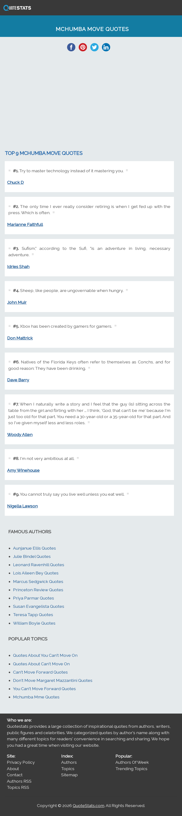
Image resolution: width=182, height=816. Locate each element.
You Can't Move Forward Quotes (44, 688)
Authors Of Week (132, 762)
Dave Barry (18, 379)
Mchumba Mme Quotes (36, 696)
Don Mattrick (20, 337)
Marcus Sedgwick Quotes (38, 581)
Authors (69, 762)
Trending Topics (131, 768)
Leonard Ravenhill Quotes (38, 564)
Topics (67, 768)
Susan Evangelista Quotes (38, 606)
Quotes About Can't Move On (41, 663)
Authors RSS (19, 781)
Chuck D (15, 182)
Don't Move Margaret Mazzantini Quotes (52, 680)
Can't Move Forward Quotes (40, 672)
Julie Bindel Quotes (32, 556)
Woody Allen (19, 434)
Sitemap (69, 774)
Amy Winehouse (23, 470)
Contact (15, 774)
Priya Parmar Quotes (33, 597)
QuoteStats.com (88, 805)
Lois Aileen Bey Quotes (36, 572)
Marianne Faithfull (25, 224)
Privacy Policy (21, 762)
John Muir (17, 302)
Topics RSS (18, 787)
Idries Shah (18, 266)
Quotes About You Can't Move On (45, 655)
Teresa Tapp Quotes (33, 614)
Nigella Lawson (22, 505)
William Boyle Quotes (34, 623)
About (13, 768)
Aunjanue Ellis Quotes (34, 548)
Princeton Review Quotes (38, 589)
